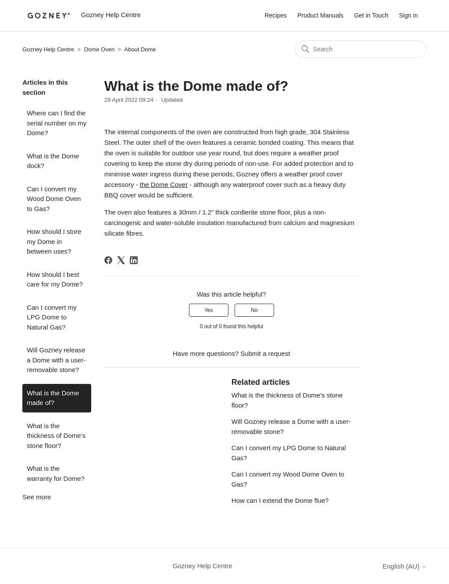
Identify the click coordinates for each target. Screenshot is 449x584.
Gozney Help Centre (48, 49)
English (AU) (404, 566)
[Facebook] (108, 260)
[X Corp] (121, 260)
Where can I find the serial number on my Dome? (56, 122)
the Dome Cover (164, 184)
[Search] (361, 49)
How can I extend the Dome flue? (280, 500)
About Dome (140, 49)
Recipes (275, 15)
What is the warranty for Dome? (56, 473)
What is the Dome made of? (53, 398)
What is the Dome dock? (53, 161)
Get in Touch (371, 15)
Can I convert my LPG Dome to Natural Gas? (51, 317)
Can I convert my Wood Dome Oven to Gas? (54, 198)
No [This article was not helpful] (254, 310)
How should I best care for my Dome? (55, 279)
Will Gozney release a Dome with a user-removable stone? (56, 359)
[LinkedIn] (134, 260)
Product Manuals (320, 15)
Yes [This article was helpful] (208, 310)
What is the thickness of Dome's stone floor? (56, 435)
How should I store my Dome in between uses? (54, 241)
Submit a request (265, 353)
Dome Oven (99, 49)
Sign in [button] (408, 15)
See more (36, 497)
